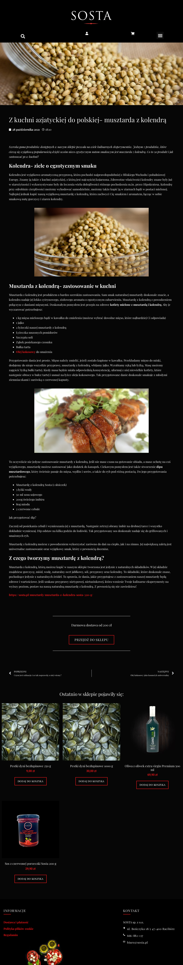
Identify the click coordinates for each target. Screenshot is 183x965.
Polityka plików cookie (18, 929)
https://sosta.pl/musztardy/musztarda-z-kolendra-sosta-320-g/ (51, 595)
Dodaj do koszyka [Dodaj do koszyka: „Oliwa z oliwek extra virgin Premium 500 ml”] (152, 784)
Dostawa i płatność (16, 922)
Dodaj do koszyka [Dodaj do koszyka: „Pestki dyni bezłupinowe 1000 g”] (91, 781)
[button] (22, 36)
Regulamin (11, 935)
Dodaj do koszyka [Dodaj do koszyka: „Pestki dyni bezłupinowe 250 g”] (30, 781)
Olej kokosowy (25, 352)
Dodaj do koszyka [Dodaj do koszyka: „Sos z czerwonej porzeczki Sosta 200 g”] (30, 878)
